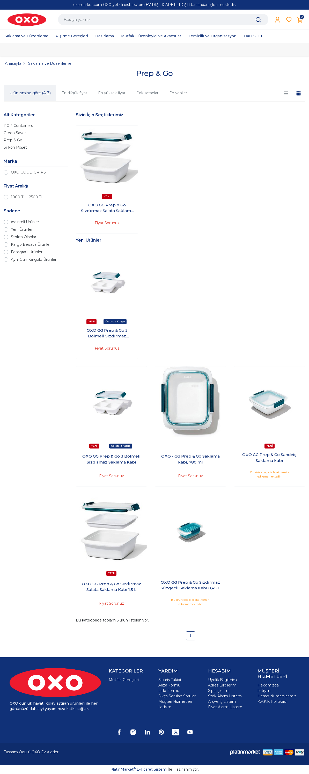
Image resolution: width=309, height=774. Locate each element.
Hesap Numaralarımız (277, 696)
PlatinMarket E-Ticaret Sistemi (138, 769)
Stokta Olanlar (23, 237)
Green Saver (15, 133)
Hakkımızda (268, 685)
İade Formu (168, 690)
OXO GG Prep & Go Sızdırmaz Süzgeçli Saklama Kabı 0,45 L (190, 585)
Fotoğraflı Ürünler (26, 252)
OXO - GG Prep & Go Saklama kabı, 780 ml (190, 459)
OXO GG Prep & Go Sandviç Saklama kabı (269, 457)
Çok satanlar (147, 93)
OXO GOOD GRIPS (28, 172)
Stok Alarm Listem (225, 696)
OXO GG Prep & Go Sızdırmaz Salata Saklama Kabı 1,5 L (107, 208)
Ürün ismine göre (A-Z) (30, 93)
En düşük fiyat (74, 93)
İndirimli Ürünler (25, 222)
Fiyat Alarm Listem (225, 707)
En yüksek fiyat (112, 93)
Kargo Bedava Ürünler (31, 244)
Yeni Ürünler (22, 229)
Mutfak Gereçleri (124, 679)
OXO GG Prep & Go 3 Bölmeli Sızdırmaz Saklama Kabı (107, 333)
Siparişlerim (218, 690)
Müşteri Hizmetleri (175, 701)
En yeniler (178, 93)
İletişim (164, 707)
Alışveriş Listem (222, 701)
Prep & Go (13, 140)
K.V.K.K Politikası (272, 701)
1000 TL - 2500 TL (27, 197)
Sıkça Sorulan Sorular (177, 696)
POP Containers (18, 125)
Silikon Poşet (15, 147)
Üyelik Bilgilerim (222, 679)
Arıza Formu (169, 685)
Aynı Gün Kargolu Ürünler (33, 259)
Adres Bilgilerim (222, 685)
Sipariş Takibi (169, 679)
